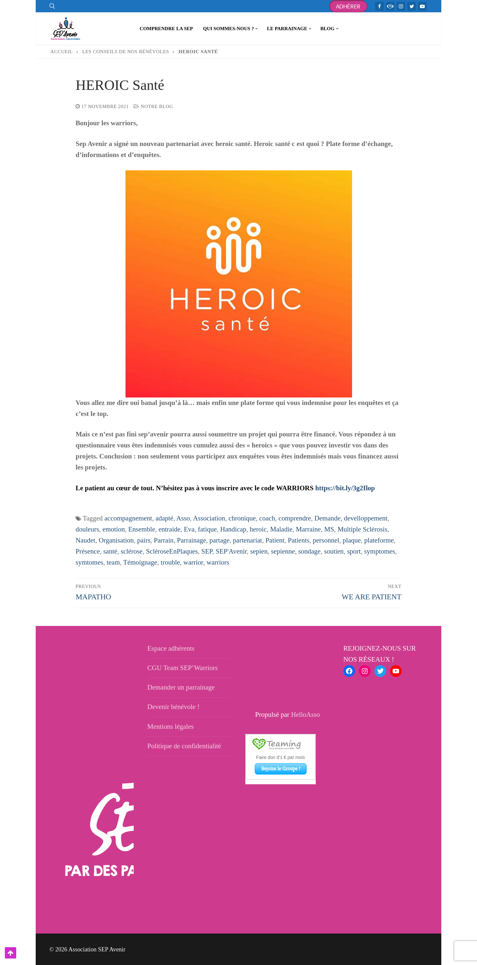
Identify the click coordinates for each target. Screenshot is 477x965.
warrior (193, 562)
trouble (170, 562)
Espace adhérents (170, 648)
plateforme (379, 540)
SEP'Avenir (231, 551)
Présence (88, 551)
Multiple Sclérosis (362, 529)
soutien (334, 551)
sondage (309, 551)
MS (329, 529)
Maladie (281, 529)
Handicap (233, 529)
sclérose (132, 551)
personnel (326, 540)
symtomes (89, 562)
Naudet (85, 540)
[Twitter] (411, 6)
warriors (218, 562)
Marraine (308, 529)
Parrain (164, 540)
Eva (189, 529)
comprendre (294, 518)
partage (220, 540)
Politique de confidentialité (184, 746)
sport (354, 551)
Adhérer (348, 6)
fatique (207, 529)
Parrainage (191, 540)
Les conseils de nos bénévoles (125, 51)
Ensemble (141, 529)
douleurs (87, 529)
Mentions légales (170, 726)
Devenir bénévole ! (173, 707)
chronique (242, 518)
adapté (164, 518)
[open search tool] (52, 6)
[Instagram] (401, 6)
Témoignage (140, 562)
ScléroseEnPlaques (172, 551)
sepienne (283, 551)
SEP (206, 551)
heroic (258, 529)
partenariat (247, 540)
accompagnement (128, 518)
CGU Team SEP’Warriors (182, 668)
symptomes (379, 551)
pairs (144, 540)
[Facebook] (379, 6)
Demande (327, 518)
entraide (169, 529)
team (113, 562)
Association (209, 518)
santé (110, 551)
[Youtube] (422, 6)
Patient (274, 540)
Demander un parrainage (181, 687)
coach (267, 518)
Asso (183, 518)
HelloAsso (305, 714)
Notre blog (153, 106)
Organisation (116, 540)
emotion (114, 529)
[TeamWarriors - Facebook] (390, 6)
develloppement (365, 518)
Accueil (61, 51)
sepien (259, 551)
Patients (299, 540)
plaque (352, 540)
